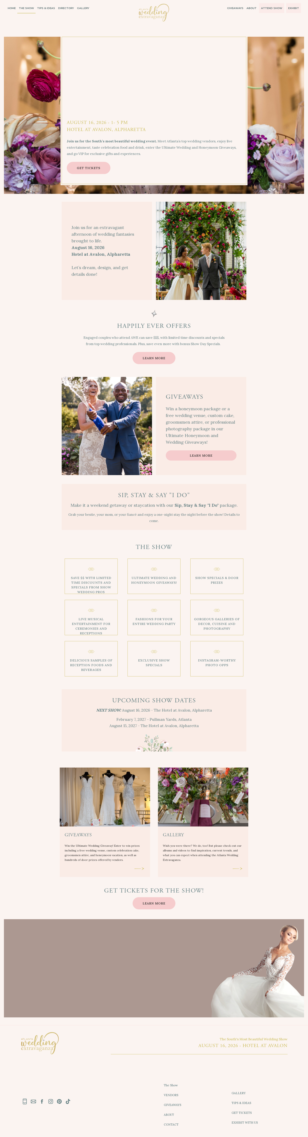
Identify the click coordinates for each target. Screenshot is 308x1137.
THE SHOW (26, 6)
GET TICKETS (88, 168)
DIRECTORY (66, 6)
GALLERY (83, 6)
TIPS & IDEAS (46, 6)
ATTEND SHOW (271, 6)
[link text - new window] (42, 1101)
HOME (12, 6)
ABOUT (252, 6)
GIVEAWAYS (235, 6)
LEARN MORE (154, 358)
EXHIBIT (293, 6)
